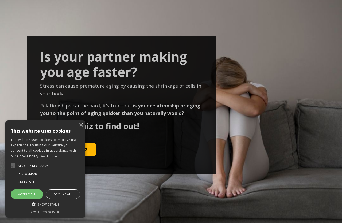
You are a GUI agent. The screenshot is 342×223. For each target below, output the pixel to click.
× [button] (81, 125)
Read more (48, 156)
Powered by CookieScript (45, 212)
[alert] (45, 169)
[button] (45, 204)
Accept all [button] (27, 194)
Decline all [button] (63, 194)
